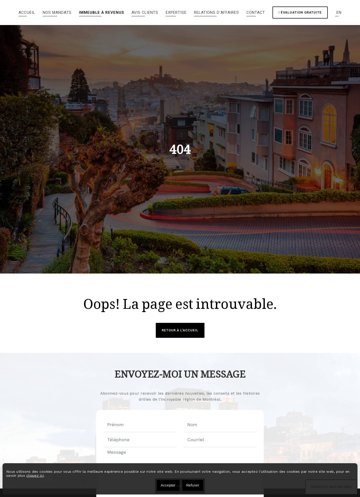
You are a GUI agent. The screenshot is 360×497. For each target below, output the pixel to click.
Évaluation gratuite (300, 12)
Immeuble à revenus (101, 12)
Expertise (176, 12)
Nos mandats (57, 12)
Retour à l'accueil (180, 330)
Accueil (26, 12)
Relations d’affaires (216, 12)
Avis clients (145, 12)
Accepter (168, 485)
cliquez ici (35, 475)
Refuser (193, 485)
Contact (255, 12)
